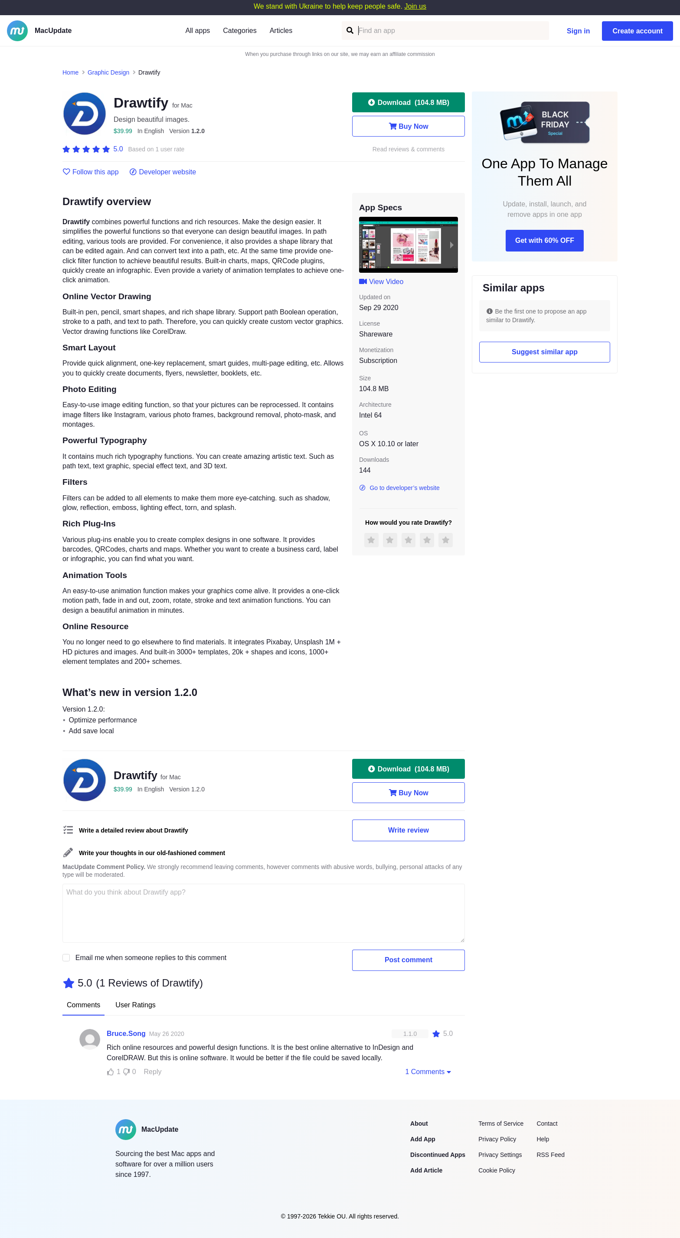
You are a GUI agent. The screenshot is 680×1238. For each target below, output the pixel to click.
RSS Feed (550, 1155)
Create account (637, 31)
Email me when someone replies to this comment (151, 957)
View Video (381, 281)
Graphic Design (109, 72)
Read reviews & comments (409, 149)
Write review (408, 830)
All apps (197, 30)
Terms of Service (500, 1123)
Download (408, 102)
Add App (422, 1139)
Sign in (578, 31)
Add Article (426, 1170)
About (419, 1123)
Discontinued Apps (437, 1155)
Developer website (162, 172)
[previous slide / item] (365, 244)
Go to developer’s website (399, 488)
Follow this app (90, 172)
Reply (153, 1071)
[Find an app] (349, 30)
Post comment (408, 959)
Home (70, 72)
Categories (239, 30)
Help (542, 1139)
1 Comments (429, 1071)
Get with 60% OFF (544, 240)
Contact (546, 1123)
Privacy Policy (497, 1139)
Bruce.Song (126, 1033)
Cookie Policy (496, 1170)
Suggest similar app (545, 351)
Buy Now (408, 126)
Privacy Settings (500, 1155)
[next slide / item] (452, 244)
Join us (415, 6)
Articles (281, 30)
